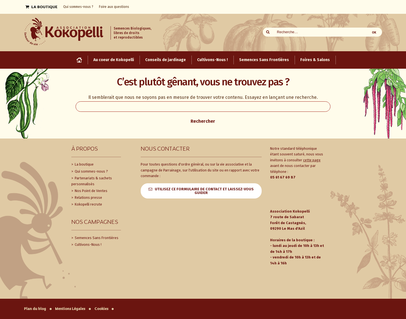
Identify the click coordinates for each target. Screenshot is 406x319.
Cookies (101, 308)
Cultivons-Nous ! (88, 244)
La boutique (84, 164)
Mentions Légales (70, 308)
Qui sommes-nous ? (91, 171)
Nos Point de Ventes (90, 191)
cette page (312, 160)
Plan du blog (35, 308)
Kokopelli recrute (88, 204)
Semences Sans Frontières (96, 238)
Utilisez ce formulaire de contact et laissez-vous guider (204, 191)
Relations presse (88, 197)
